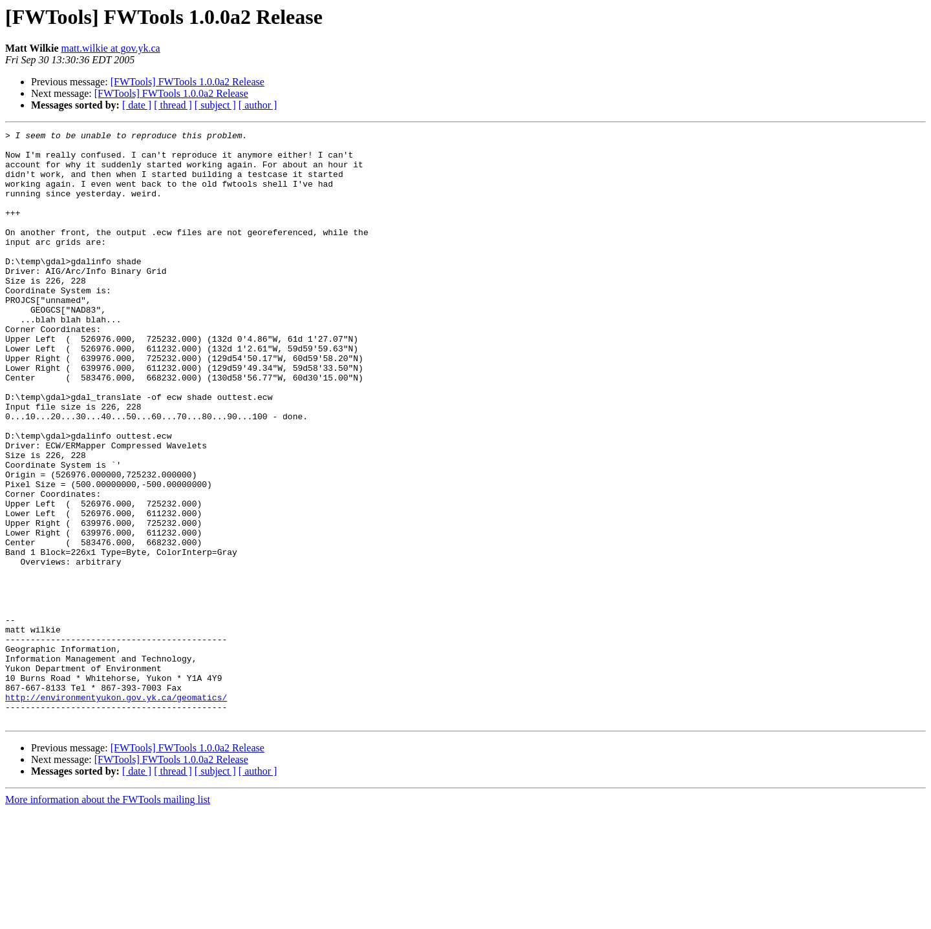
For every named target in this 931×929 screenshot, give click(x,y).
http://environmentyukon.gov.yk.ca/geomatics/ (116, 811)
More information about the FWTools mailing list (107, 917)
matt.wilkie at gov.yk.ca (110, 48)
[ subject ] (215, 104)
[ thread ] (173, 104)
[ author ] (258, 104)
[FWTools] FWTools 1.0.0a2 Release (187, 81)
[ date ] (136, 104)
